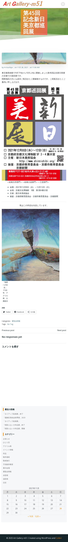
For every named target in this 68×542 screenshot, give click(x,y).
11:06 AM (35, 67)
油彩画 (5, 479)
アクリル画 (7, 446)
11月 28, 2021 (22, 67)
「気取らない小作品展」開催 (14, 428)
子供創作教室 (8, 464)
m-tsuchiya (8, 67)
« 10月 (30, 516)
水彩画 (5, 475)
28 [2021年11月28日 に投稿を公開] (60, 508)
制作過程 (6, 457)
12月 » (37, 516)
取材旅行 (6, 460)
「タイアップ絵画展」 (11, 421)
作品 (4, 453)
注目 (4, 482)
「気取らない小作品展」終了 (14, 425)
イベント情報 (8, 450)
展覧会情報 (16, 321)
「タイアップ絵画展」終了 (13, 414)
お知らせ (6, 439)
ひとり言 (6, 442)
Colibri (59, 538)
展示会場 (6, 468)
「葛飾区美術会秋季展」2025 (14, 417)
